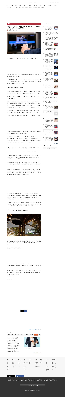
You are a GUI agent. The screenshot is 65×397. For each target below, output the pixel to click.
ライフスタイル (37, 363)
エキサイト (57, 2)
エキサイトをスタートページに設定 (32, 385)
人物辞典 (53, 366)
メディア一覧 (54, 363)
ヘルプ (53, 369)
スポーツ (24, 5)
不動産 (51, 380)
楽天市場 (48, 148)
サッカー (19, 363)
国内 (12, 5)
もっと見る (56, 143)
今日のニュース (56, 5)
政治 (7, 363)
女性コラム (36, 362)
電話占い (50, 379)
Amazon (44, 148)
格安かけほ (17, 380)
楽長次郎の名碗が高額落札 (12, 350)
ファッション (26, 367)
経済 (7, 362)
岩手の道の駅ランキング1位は (12, 337)
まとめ (13, 367)
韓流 (13, 366)
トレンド (30, 5)
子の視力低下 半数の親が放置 (12, 348)
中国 (7, 369)
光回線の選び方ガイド (19, 379)
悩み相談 (29, 380)
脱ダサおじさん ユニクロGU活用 (13, 343)
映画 (13, 362)
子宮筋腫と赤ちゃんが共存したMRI (13, 345)
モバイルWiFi (22, 380)
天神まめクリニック (35, 379)
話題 (41, 362)
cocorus (26, 380)
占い (35, 380)
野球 (18, 362)
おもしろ (35, 5)
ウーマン (38, 380)
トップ (9, 334)
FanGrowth (24, 379)
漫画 (44, 5)
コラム (40, 5)
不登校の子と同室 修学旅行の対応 (13, 351)
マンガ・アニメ (26, 362)
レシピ (41, 380)
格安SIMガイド (10, 380)
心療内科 (40, 379)
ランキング (49, 5)
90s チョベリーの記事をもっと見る (35, 329)
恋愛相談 (32, 380)
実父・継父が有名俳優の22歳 (12, 340)
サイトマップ (54, 367)
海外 (16, 5)
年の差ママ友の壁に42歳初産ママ (13, 346)
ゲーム (25, 363)
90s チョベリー (37, 366)
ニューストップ (52, 2)
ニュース (7, 5)
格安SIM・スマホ (54, 379)
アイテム (44, 379)
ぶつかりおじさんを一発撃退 (12, 338)
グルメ (25, 366)
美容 (56, 380)
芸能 (20, 5)
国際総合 (8, 368)
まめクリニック (29, 379)
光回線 (14, 380)
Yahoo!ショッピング (54, 148)
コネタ (30, 362)
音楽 (13, 363)
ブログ (47, 379)
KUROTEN (13, 379)
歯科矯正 (54, 380)
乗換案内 (47, 380)
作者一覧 (53, 362)
